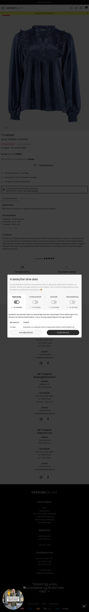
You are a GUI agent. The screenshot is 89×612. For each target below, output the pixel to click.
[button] (13, 599)
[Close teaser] (24, 587)
